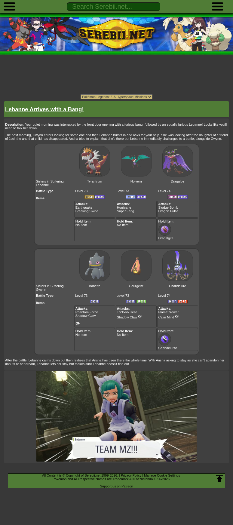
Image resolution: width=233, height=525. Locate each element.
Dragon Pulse (168, 211)
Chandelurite (167, 346)
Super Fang (125, 211)
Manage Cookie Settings (162, 475)
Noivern (136, 181)
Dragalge (177, 181)
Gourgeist (136, 286)
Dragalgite (165, 236)
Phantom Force (86, 312)
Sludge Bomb (168, 207)
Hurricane (124, 207)
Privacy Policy (131, 475)
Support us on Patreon (116, 486)
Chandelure (177, 286)
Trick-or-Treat (127, 312)
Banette (94, 286)
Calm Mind (166, 317)
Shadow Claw (85, 316)
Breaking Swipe (86, 211)
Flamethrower (168, 312)
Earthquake (83, 207)
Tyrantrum (94, 181)
